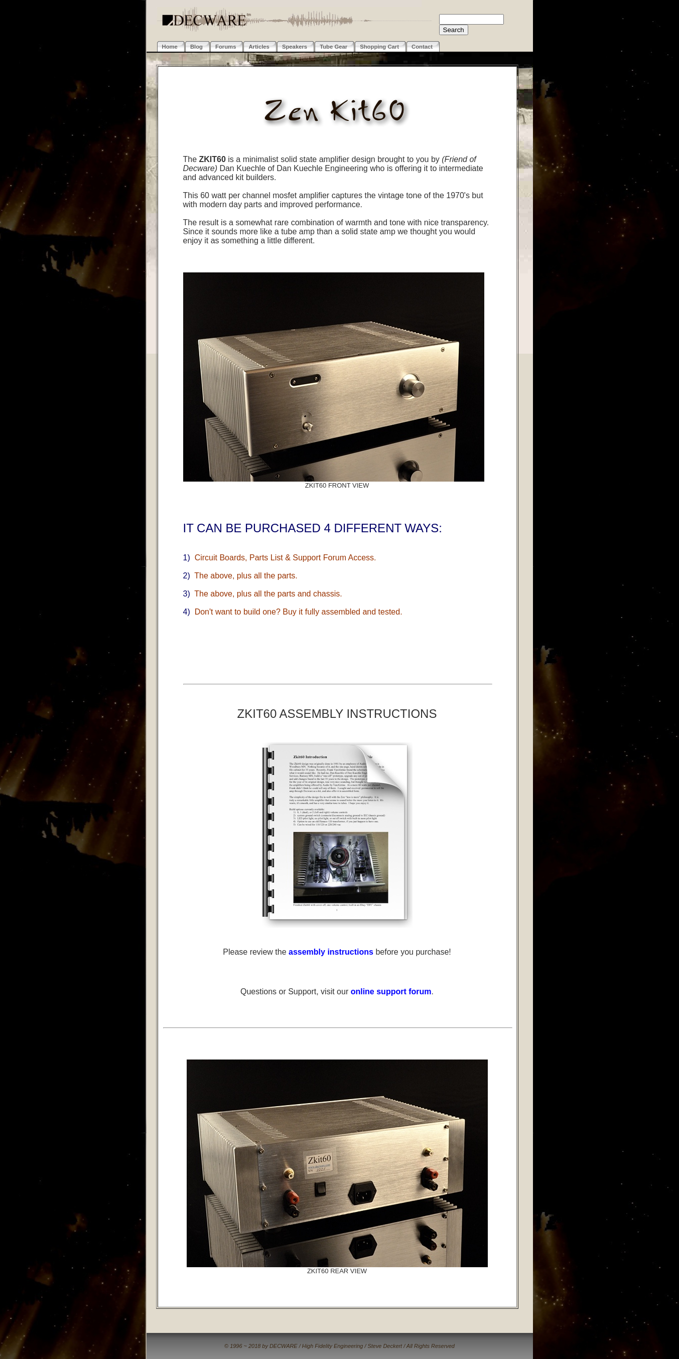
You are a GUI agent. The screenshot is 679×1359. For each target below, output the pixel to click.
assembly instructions (331, 952)
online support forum (391, 991)
